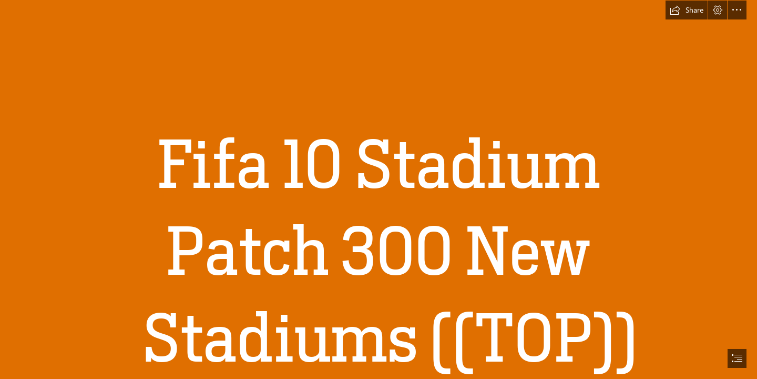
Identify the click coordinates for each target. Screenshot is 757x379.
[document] (378, 189)
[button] (687, 10)
